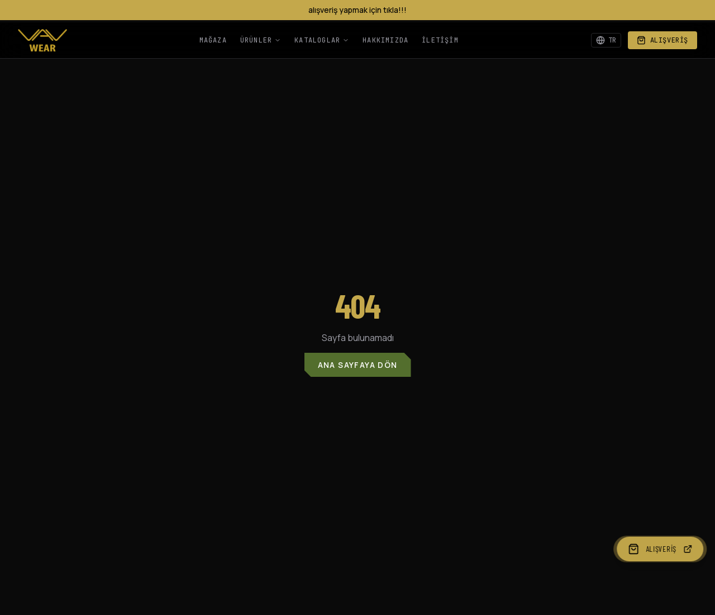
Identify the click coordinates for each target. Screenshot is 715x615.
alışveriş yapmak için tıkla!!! (357, 9)
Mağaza (213, 40)
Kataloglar (321, 40)
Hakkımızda (385, 40)
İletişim (440, 40)
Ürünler (260, 40)
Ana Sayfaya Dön (358, 364)
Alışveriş (662, 40)
